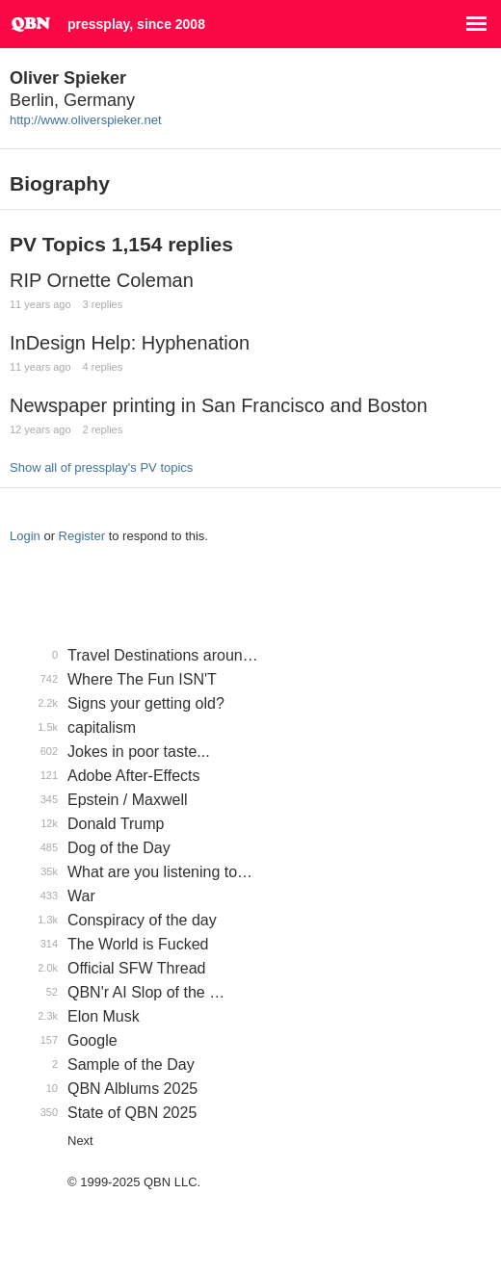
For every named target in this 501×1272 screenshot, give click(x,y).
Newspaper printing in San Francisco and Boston (219, 405)
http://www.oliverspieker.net (86, 120)
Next (80, 1140)
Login (25, 536)
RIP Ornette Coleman (102, 280)
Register (82, 536)
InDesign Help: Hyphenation (130, 342)
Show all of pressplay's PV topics (101, 467)
